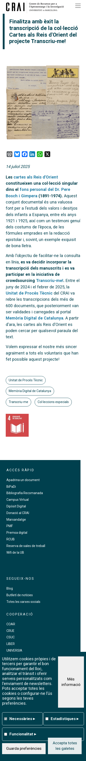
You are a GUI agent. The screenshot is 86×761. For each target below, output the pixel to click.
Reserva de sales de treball (25, 546)
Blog (9, 588)
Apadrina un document (23, 480)
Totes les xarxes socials (23, 602)
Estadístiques (65, 718)
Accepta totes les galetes (65, 746)
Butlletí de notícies (19, 595)
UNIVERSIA (14, 650)
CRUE (10, 631)
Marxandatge (16, 519)
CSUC (10, 637)
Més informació (70, 682)
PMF (9, 526)
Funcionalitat (22, 734)
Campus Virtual (17, 499)
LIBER (10, 644)
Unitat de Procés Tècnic (29, 293)
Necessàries (22, 718)
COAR (10, 624)
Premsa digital (16, 532)
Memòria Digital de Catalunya (34, 318)
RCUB (10, 539)
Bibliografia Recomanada (24, 493)
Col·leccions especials (53, 402)
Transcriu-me (18, 402)
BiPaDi (11, 486)
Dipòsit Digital (16, 506)
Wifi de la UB (15, 552)
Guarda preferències (24, 748)
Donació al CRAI (17, 513)
